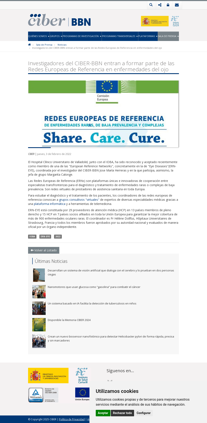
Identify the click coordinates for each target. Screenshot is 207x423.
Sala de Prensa (168, 36)
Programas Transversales (120, 36)
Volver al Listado (44, 250)
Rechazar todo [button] (122, 413)
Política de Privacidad (72, 419)
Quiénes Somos (38, 36)
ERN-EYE (45, 236)
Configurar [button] (144, 413)
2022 (57, 236)
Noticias (62, 44)
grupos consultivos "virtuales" (79, 199)
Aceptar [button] (103, 413)
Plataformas (148, 36)
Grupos (56, 36)
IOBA (32, 236)
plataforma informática (49, 204)
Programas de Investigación (82, 36)
